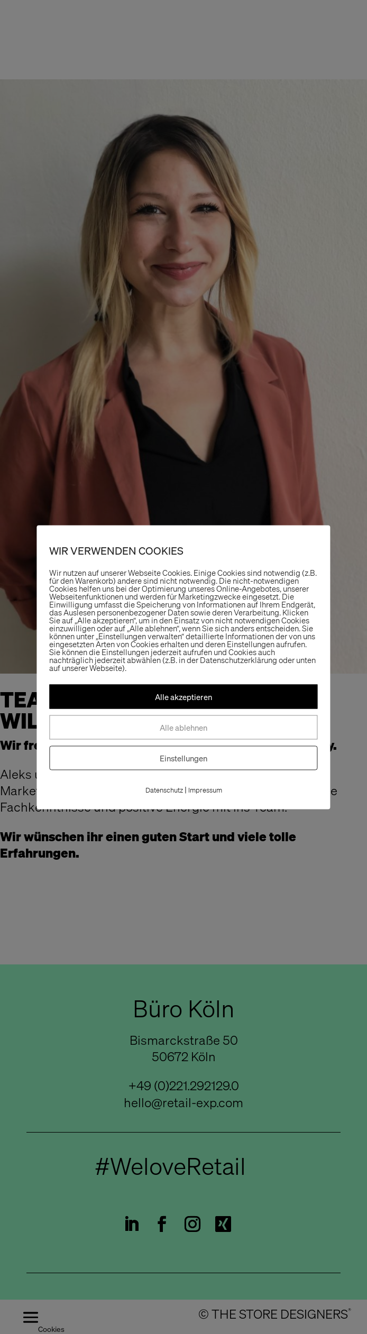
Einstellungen (183, 757)
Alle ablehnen (183, 727)
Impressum (205, 789)
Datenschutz (164, 789)
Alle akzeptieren (183, 696)
